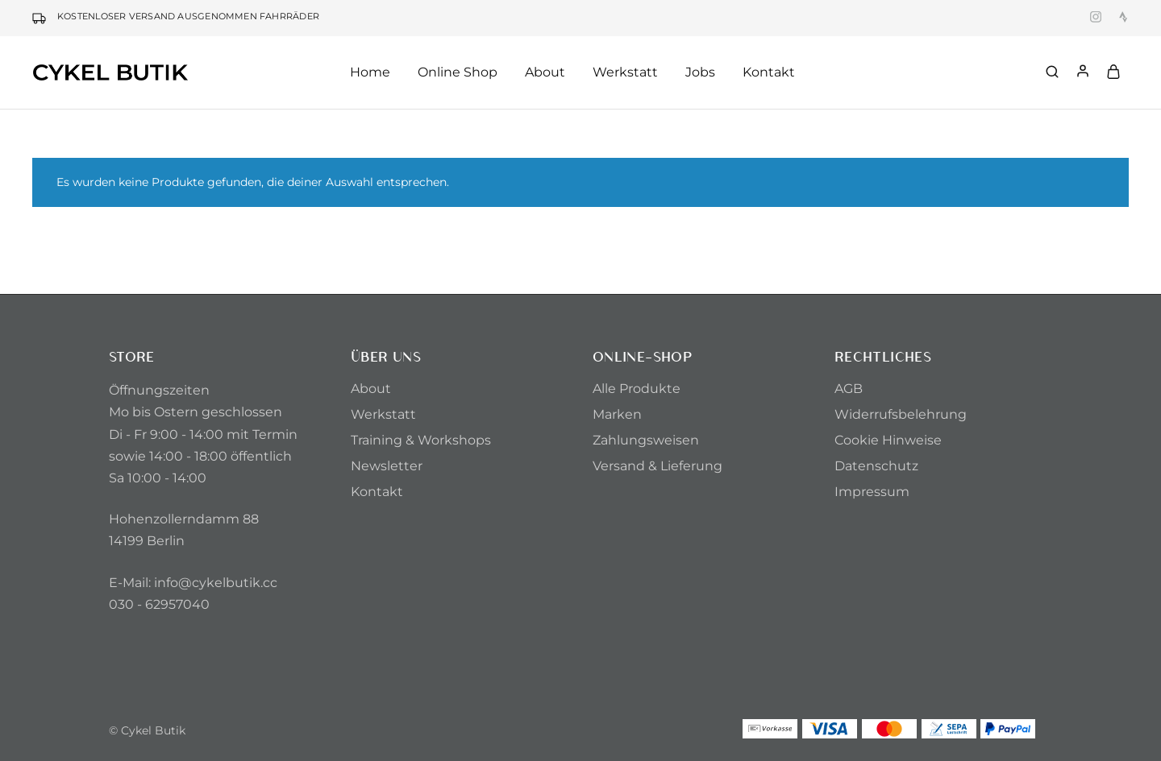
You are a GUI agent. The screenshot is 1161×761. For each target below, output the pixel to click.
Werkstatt (625, 72)
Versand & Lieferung (657, 466)
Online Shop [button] (457, 72)
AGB (848, 388)
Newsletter (386, 466)
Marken (617, 414)
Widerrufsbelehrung (900, 414)
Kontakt (769, 72)
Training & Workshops (421, 440)
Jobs (700, 72)
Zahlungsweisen (646, 440)
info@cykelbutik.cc (215, 582)
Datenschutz (876, 466)
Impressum (871, 491)
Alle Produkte (636, 388)
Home (370, 72)
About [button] (545, 72)
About (371, 388)
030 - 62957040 (159, 604)
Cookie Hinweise (888, 440)
